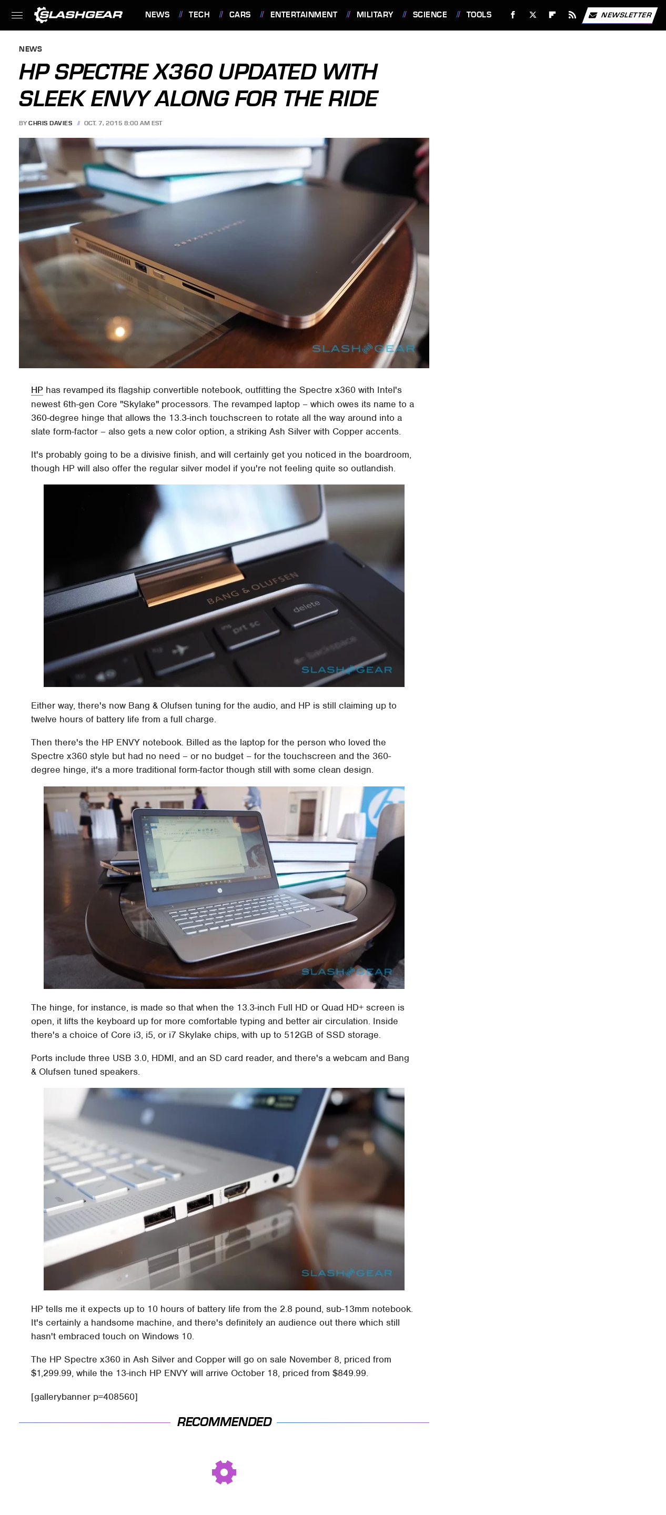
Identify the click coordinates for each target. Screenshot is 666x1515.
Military (375, 14)
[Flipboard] (552, 15)
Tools (479, 14)
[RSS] (572, 15)
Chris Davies (50, 123)
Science (430, 14)
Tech (199, 14)
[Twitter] (532, 15)
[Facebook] (513, 15)
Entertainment (304, 14)
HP (37, 390)
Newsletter (620, 15)
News (157, 14)
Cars (240, 14)
